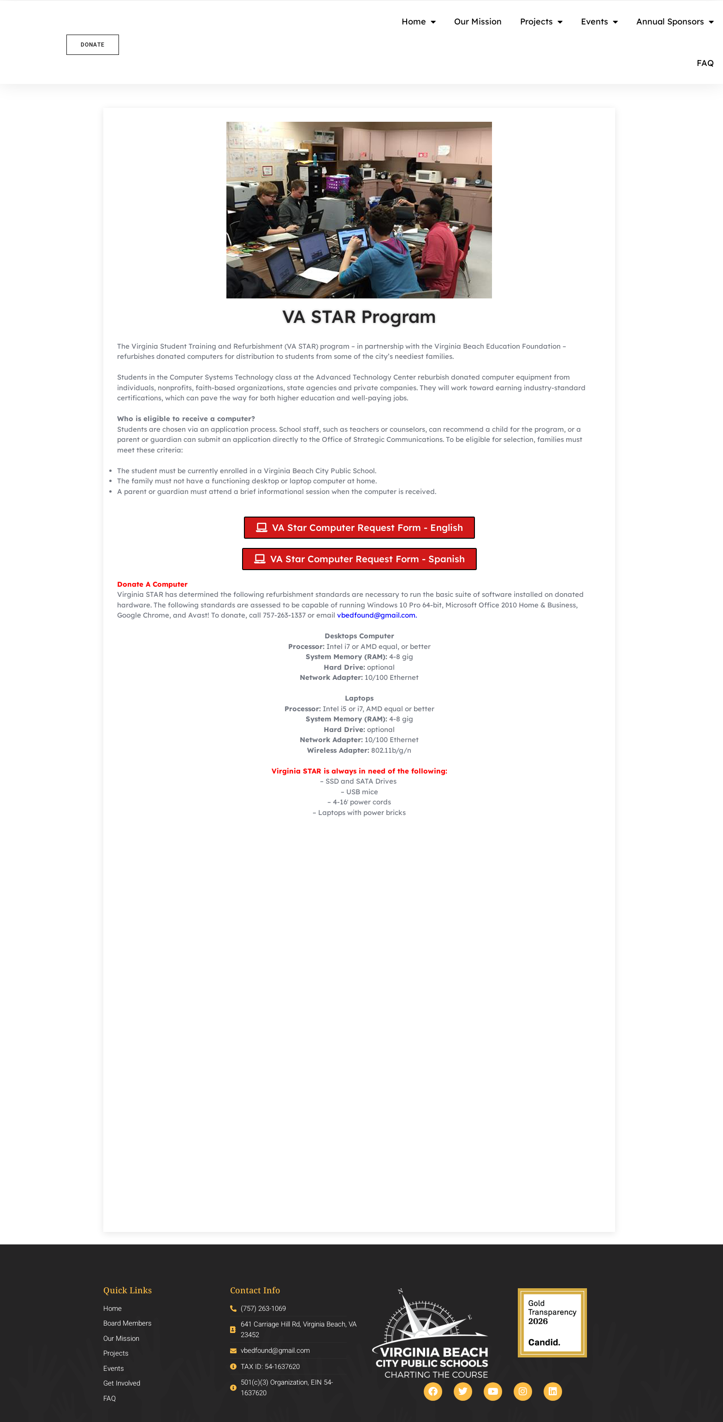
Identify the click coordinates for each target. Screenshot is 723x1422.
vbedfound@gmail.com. (377, 615)
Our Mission (478, 21)
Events (599, 21)
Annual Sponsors (675, 21)
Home (419, 21)
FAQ (705, 63)
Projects (541, 21)
